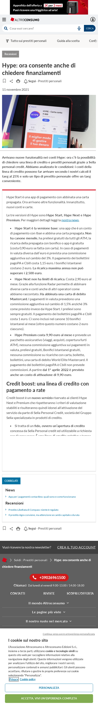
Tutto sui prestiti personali (26, 41)
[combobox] (49, 28)
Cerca (89, 28)
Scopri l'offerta (80, 593)
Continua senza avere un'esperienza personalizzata (69, 634)
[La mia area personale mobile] (93, 19)
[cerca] (37, 28)
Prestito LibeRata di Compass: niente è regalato (33, 509)
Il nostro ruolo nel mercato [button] (49, 621)
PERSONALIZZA (49, 687)
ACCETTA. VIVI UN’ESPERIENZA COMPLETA (49, 698)
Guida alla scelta (68, 41)
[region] (49, 666)
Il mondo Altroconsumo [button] (49, 603)
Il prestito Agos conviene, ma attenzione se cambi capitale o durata (43, 515)
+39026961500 (49, 577)
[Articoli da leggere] (4, 81)
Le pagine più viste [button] (49, 612)
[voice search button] (78, 28)
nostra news (70, 220)
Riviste (49, 593)
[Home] (4, 559)
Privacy (13, 679)
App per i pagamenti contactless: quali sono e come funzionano (42, 496)
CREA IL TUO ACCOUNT (76, 547)
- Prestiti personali (43, 81)
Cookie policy (28, 679)
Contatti (17, 593)
